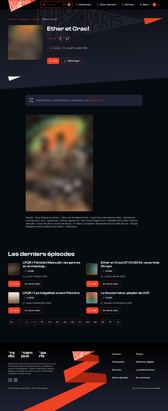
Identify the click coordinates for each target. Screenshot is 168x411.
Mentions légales (146, 362)
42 (42, 322)
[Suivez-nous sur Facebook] (10, 380)
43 (49, 322)
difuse (157, 388)
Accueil (12, 19)
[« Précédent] (12, 322)
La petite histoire (146, 369)
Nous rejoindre (106, 4)
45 (64, 322)
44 (57, 322)
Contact (117, 354)
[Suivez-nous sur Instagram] (16, 380)
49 (95, 322)
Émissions (24, 19)
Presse (141, 354)
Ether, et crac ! (98, 100)
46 (72, 322)
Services (128, 4)
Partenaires (119, 362)
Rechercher (83, 4)
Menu (144, 4)
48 (87, 322)
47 (80, 322)
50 (102, 322)
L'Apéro (36, 19)
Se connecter (144, 377)
